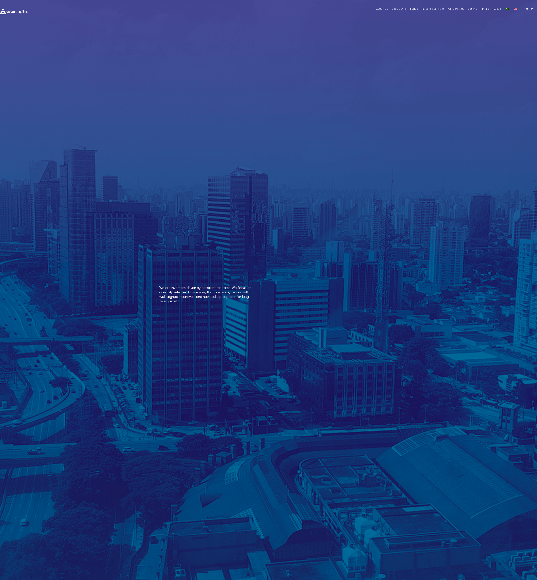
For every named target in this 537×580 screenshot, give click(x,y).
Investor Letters (433, 9)
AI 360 (497, 9)
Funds (414, 9)
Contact (473, 9)
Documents (399, 9)
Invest (486, 9)
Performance (456, 9)
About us (382, 9)
